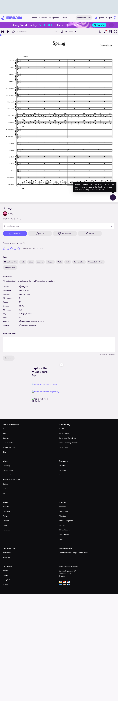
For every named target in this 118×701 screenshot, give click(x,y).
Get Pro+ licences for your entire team (73, 552)
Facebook (6, 511)
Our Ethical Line (65, 429)
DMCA (5, 484)
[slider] (1, 35)
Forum (61, 475)
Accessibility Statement (11, 479)
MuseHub (6, 557)
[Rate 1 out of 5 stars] (4, 248)
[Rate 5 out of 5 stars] (18, 248)
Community (63, 447)
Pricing (5, 493)
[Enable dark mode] (100, 31)
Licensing (6, 465)
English (5, 571)
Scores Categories (66, 521)
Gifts (4, 452)
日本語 (5, 584)
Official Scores (64, 530)
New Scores (63, 511)
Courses (62, 525)
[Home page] (11, 18)
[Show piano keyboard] (105, 31)
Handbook (62, 470)
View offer (99, 25)
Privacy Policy (8, 470)
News (61, 539)
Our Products (8, 443)
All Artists (62, 516)
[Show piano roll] (110, 31)
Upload (99, 17)
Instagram (6, 530)
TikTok (5, 525)
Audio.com (7, 552)
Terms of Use (7, 475)
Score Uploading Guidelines (69, 443)
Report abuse (64, 433)
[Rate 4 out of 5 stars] (15, 248)
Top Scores (63, 507)
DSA (4, 489)
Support (6, 438)
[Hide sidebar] (61, 364)
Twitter (5, 516)
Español (5, 575)
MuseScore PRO (9, 447)
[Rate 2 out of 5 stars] (7, 248)
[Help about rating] (23, 243)
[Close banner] (111, 25)
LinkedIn (6, 521)
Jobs (4, 433)
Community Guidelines (67, 438)
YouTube (6, 507)
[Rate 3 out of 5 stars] (11, 248)
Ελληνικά (6, 580)
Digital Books (64, 534)
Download (62, 465)
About (5, 429)
